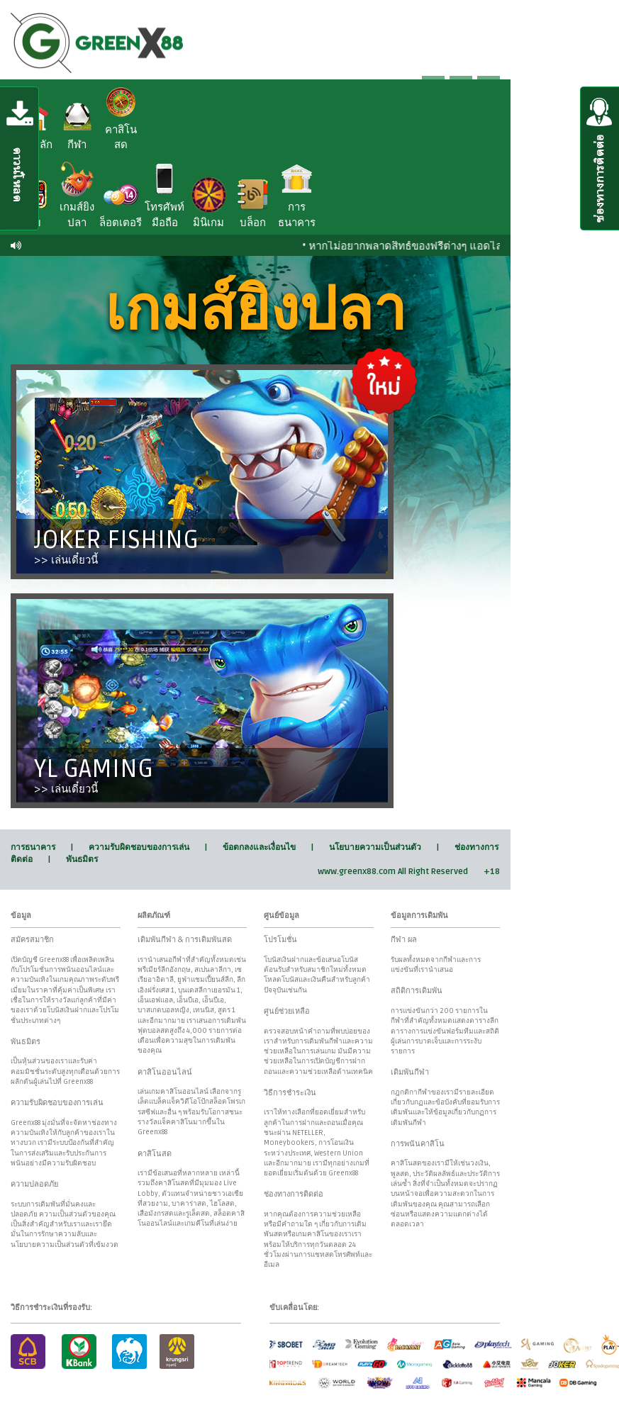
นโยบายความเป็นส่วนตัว (375, 847)
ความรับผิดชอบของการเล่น (139, 847)
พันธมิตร (82, 859)
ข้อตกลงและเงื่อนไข (259, 847)
